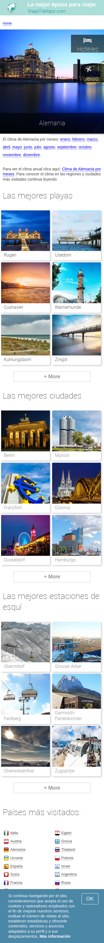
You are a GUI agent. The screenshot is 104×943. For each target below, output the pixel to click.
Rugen (10, 255)
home (7, 23)
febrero (78, 139)
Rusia (65, 882)
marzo (92, 139)
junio (28, 147)
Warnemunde (68, 307)
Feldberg (12, 718)
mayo (17, 147)
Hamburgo (65, 560)
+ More (52, 376)
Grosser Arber (68, 666)
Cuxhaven (13, 307)
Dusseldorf (14, 560)
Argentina (69, 874)
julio (37, 147)
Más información (55, 936)
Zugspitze (64, 770)
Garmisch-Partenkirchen (68, 715)
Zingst (61, 359)
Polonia (67, 858)
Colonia (62, 507)
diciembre (31, 155)
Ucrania (16, 858)
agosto (49, 147)
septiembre (66, 147)
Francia (16, 882)
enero (65, 139)
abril (6, 147)
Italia (14, 833)
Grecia (66, 841)
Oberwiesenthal (19, 770)
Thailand (68, 849)
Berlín (9, 455)
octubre (85, 147)
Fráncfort (13, 507)
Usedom (63, 255)
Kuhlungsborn (17, 359)
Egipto (66, 833)
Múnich (62, 455)
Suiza (14, 874)
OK (90, 899)
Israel (65, 866)
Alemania (17, 849)
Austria (15, 841)
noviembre (12, 155)
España (16, 866)
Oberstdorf (14, 666)
